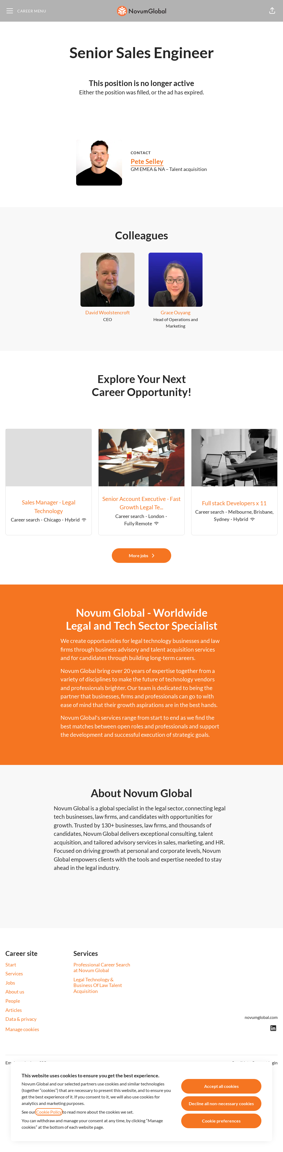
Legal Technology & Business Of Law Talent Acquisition (97, 985)
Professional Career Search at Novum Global (101, 967)
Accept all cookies (221, 1086)
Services (14, 973)
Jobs (10, 983)
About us (14, 992)
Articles (13, 1010)
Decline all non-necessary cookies (221, 1103)
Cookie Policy (49, 1111)
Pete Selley (147, 161)
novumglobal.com (261, 1017)
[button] (272, 10)
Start (10, 965)
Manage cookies (22, 1029)
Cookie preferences (221, 1120)
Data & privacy (20, 1019)
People (12, 1001)
